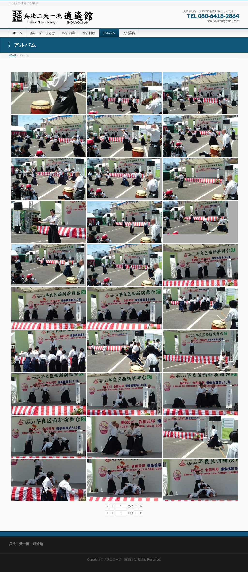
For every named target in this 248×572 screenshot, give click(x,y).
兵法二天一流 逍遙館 (118, 559)
